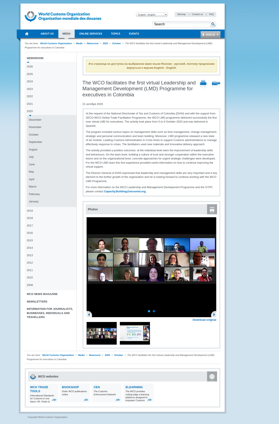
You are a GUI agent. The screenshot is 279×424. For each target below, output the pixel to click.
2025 (30, 74)
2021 (30, 103)
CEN (97, 387)
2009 (30, 285)
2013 (30, 255)
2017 (30, 225)
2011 (30, 270)
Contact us (197, 14)
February (34, 194)
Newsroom (93, 43)
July (31, 156)
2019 (30, 210)
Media (79, 43)
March (32, 186)
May (31, 171)
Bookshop (70, 387)
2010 (30, 277)
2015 (30, 240)
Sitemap (181, 14)
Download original (204, 319)
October (116, 43)
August (33, 149)
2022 (30, 96)
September (35, 141)
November (35, 127)
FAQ (211, 14)
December (35, 119)
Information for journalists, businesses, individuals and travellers (50, 313)
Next (215, 315)
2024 (30, 81)
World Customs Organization (56, 43)
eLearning (134, 387)
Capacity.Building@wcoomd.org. (125, 191)
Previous (90, 315)
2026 (30, 66)
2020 (105, 43)
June (32, 164)
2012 (30, 262)
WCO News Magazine (42, 294)
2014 (30, 247)
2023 (30, 88)
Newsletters (37, 301)
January (33, 201)
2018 (30, 218)
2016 (30, 232)
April (31, 179)
